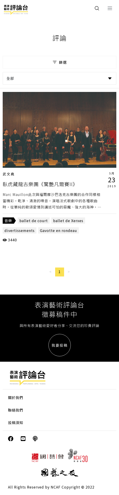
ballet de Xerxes (68, 220)
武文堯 (9, 174)
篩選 (59, 62)
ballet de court (33, 220)
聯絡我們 (15, 410)
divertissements (19, 230)
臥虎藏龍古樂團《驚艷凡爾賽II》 (40, 183)
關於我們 (15, 397)
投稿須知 (15, 422)
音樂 (8, 220)
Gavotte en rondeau (58, 230)
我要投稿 (60, 345)
